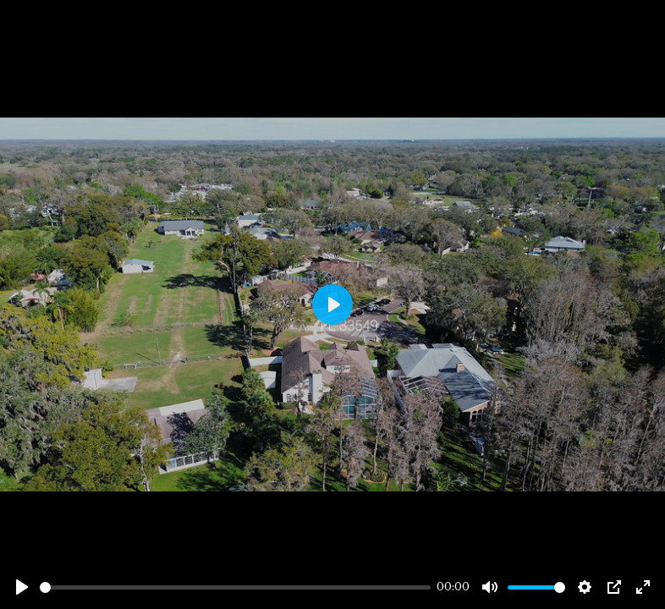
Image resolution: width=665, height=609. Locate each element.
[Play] (22, 587)
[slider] (235, 587)
